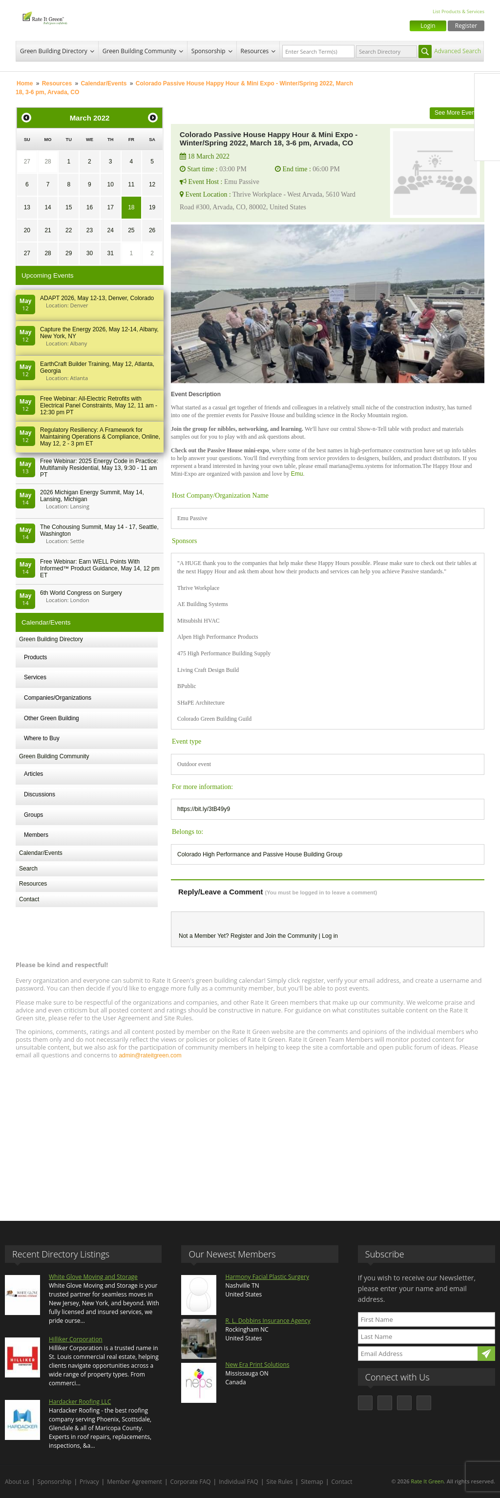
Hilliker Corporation (76, 1339)
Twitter (487, 107)
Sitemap (312, 1482)
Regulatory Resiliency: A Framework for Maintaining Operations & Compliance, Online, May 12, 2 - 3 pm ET (100, 436)
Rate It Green (427, 1481)
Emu (297, 473)
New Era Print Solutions (257, 1364)
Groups (33, 814)
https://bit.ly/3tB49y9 (203, 809)
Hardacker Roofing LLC (80, 1401)
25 (131, 230)
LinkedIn (487, 127)
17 (110, 207)
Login (427, 25)
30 (89, 253)
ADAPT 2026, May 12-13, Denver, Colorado (97, 298)
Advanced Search (457, 51)
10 (110, 184)
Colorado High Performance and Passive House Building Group (259, 854)
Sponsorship (208, 51)
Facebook (487, 86)
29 (68, 253)
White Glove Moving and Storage (93, 1277)
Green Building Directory (53, 51)
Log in (330, 935)
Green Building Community (139, 51)
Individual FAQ (238, 1482)
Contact (29, 899)
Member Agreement (134, 1482)
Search (28, 868)
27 (27, 161)
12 (152, 184)
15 (68, 207)
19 (152, 207)
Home (25, 83)
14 (47, 207)
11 (131, 184)
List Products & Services (458, 11)
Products (35, 657)
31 (110, 253)
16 (89, 207)
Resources (255, 51)
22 (68, 230)
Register (466, 25)
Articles (33, 773)
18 (131, 207)
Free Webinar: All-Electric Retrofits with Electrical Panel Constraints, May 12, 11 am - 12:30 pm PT (98, 405)
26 (152, 230)
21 (47, 230)
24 (110, 230)
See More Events (457, 112)
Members (36, 834)
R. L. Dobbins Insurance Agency (267, 1320)
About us (17, 1482)
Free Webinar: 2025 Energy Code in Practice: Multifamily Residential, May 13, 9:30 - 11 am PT (99, 468)
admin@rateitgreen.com (150, 1055)
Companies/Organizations (57, 697)
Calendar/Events (103, 83)
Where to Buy (42, 738)
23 (89, 230)
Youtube (487, 148)
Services (35, 677)
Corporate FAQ (190, 1482)
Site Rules (280, 1482)
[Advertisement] (250, 1135)
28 (47, 161)
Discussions (39, 794)
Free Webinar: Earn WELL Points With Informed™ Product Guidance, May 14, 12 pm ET (100, 568)
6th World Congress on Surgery (81, 592)
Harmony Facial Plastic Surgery (267, 1277)
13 (27, 207)
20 (27, 230)
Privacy (89, 1482)
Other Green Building (51, 718)
